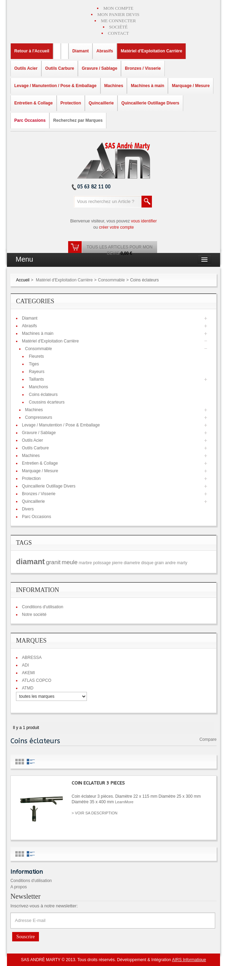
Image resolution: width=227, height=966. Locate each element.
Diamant (30, 318)
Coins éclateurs (43, 394)
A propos (18, 886)
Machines (34, 409)
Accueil (23, 280)
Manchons (38, 386)
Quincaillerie (33, 501)
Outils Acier (32, 440)
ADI (25, 665)
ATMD (27, 688)
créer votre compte (116, 227)
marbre (85, 562)
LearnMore (124, 802)
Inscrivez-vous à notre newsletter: (44, 905)
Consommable (111, 280)
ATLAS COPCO (36, 680)
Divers (28, 509)
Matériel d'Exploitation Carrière (64, 280)
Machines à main (38, 333)
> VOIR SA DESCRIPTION (94, 813)
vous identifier (144, 221)
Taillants (36, 379)
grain (159, 562)
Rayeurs (36, 371)
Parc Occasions (36, 516)
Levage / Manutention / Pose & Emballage (61, 425)
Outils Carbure (35, 448)
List (31, 761)
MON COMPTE (118, 8)
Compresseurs (38, 417)
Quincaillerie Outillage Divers (48, 486)
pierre (117, 562)
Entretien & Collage (40, 463)
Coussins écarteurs (47, 402)
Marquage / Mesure (40, 470)
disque (147, 562)
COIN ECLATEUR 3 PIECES (98, 783)
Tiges (34, 364)
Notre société (34, 614)
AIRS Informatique (189, 959)
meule (70, 562)
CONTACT (118, 33)
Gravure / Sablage (39, 432)
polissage (102, 562)
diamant (30, 561)
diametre (132, 562)
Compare (208, 739)
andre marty (176, 562)
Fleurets (36, 356)
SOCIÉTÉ (118, 26)
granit (53, 562)
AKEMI (28, 672)
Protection (31, 478)
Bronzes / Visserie (39, 493)
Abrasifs (29, 325)
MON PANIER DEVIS (118, 14)
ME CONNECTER (118, 20)
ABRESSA (32, 657)
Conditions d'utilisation (42, 606)
